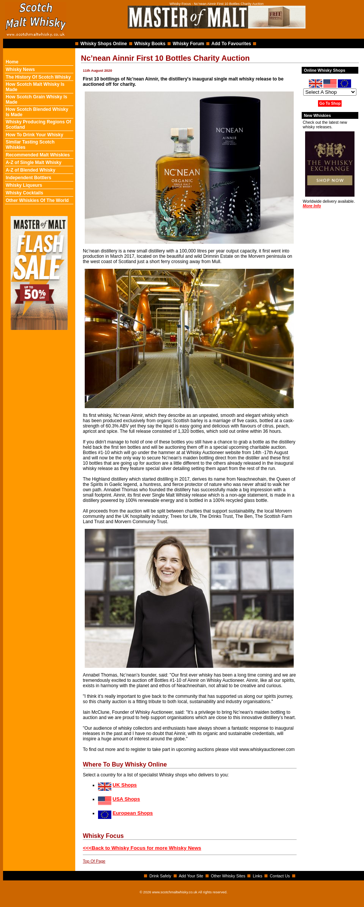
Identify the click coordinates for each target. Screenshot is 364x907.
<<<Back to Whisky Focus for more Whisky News (142, 848)
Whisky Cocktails (24, 193)
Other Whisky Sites (228, 876)
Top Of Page (94, 861)
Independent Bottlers (28, 177)
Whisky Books (149, 43)
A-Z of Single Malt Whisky (34, 162)
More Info (312, 205)
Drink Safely (160, 876)
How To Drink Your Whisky (34, 134)
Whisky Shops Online (104, 43)
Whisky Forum (188, 43)
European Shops (132, 813)
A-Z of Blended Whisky (30, 170)
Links (257, 876)
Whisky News (20, 69)
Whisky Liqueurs (24, 185)
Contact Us (280, 876)
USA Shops (126, 799)
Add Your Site (191, 876)
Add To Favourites (231, 43)
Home (12, 62)
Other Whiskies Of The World (37, 200)
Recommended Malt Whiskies (38, 155)
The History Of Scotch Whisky (38, 77)
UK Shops (124, 785)
